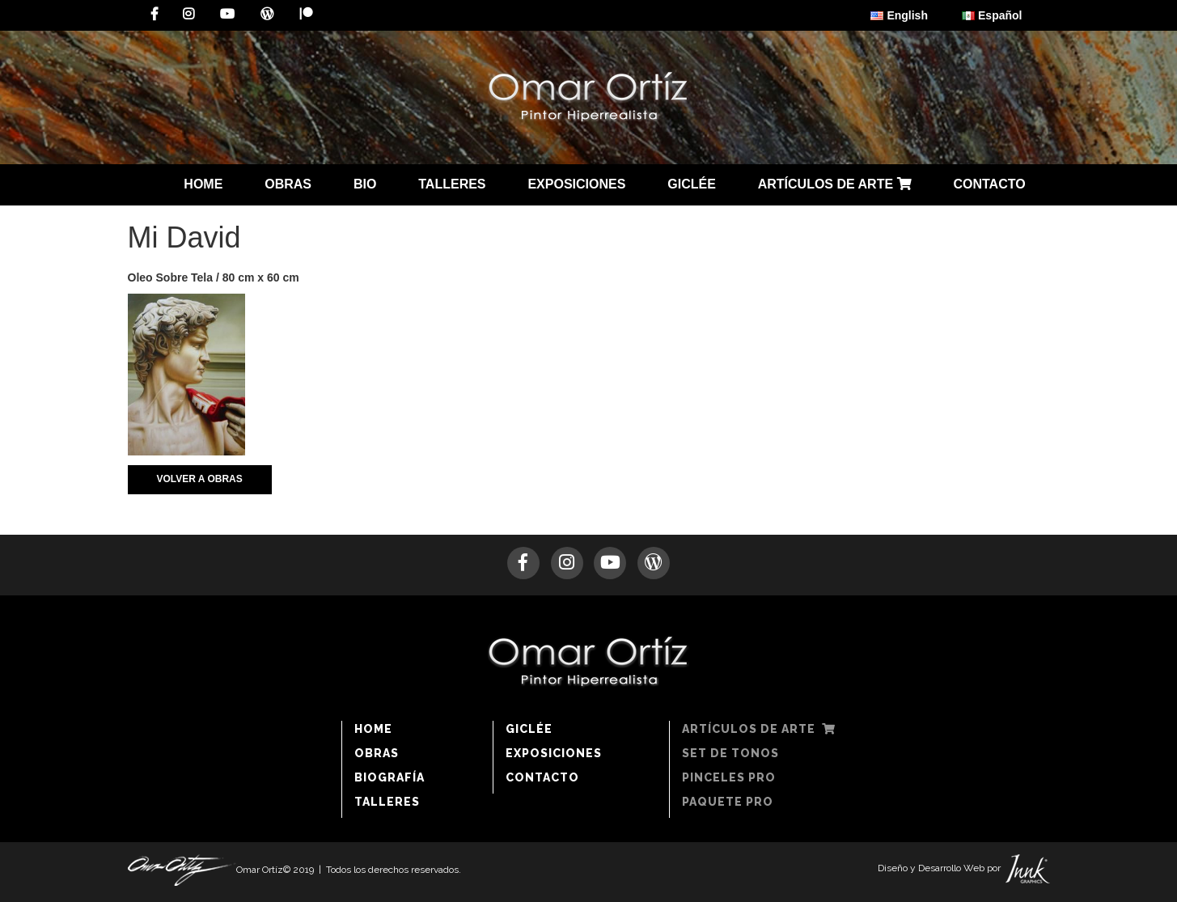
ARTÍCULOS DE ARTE (835, 184)
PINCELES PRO (729, 777)
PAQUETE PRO (727, 801)
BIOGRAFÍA (389, 777)
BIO (365, 184)
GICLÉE (691, 184)
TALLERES (451, 184)
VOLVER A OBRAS (200, 479)
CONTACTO (989, 184)
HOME (203, 184)
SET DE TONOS (730, 753)
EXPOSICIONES (576, 184)
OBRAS (288, 184)
